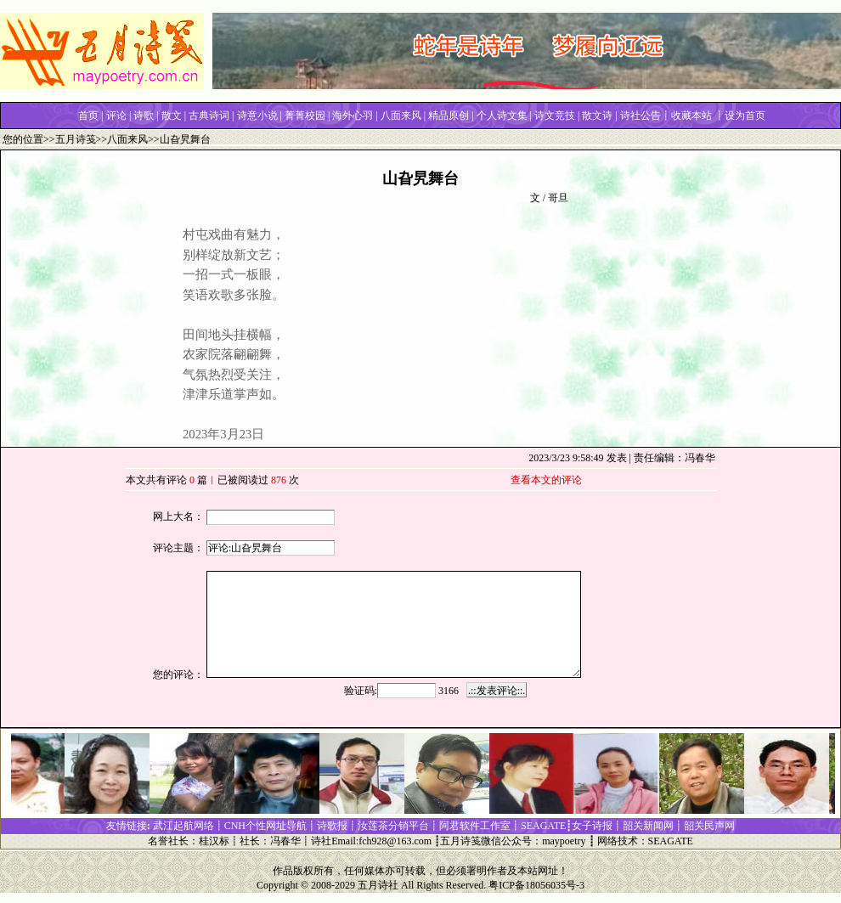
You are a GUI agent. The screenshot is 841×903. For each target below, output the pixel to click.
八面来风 (127, 139)
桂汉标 (214, 841)
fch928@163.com (395, 841)
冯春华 (285, 841)
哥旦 (558, 198)
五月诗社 (378, 885)
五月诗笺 (75, 139)
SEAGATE (670, 841)
